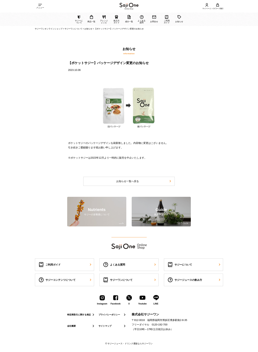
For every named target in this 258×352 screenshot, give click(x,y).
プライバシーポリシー (112, 314)
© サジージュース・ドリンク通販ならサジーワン (129, 343)
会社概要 (81, 326)
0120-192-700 (159, 324)
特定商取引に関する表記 (81, 314)
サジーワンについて (73, 29)
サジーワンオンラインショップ (48, 29)
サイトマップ (112, 326)
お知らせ (88, 29)
